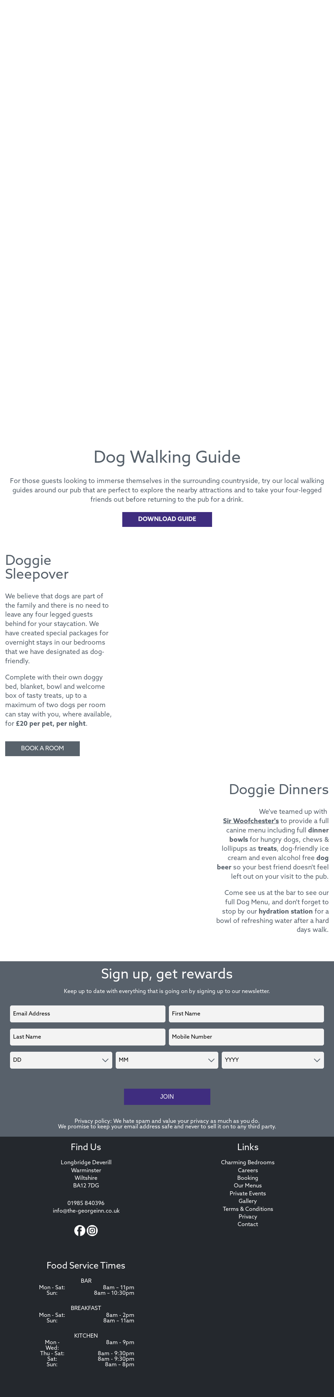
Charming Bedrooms (248, 1163)
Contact (248, 1224)
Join (167, 1096)
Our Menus (248, 1186)
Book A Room (42, 749)
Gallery (248, 1201)
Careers (248, 1171)
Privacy (248, 1217)
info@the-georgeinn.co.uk (86, 1211)
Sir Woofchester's (251, 821)
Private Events (248, 1194)
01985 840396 (86, 1203)
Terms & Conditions (248, 1209)
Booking (247, 1178)
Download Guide (167, 519)
